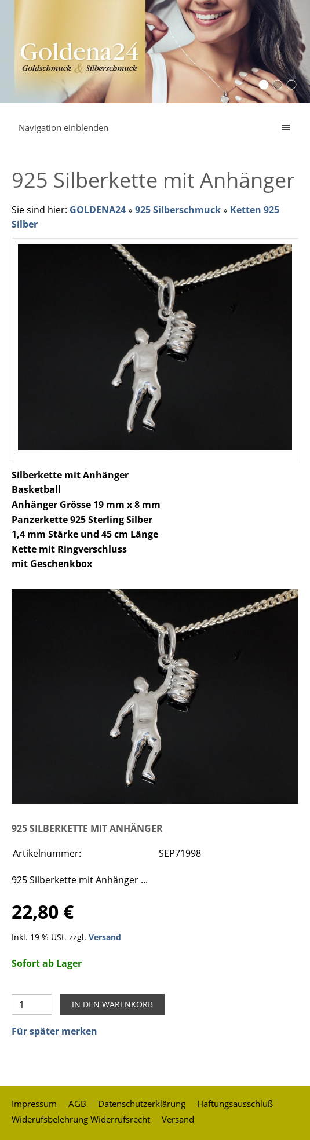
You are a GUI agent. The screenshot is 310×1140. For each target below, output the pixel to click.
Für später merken (54, 1031)
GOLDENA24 (98, 209)
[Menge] (32, 1004)
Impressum (34, 1103)
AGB (77, 1103)
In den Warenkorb (112, 1004)
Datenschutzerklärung (141, 1103)
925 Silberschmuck (178, 209)
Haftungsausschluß (235, 1103)
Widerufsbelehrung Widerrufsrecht (81, 1119)
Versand (105, 936)
